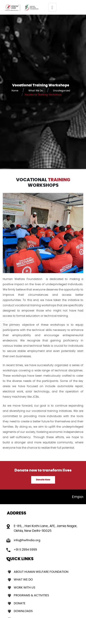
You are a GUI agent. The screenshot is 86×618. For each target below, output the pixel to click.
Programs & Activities (31, 595)
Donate (19, 603)
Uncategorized (61, 90)
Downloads (23, 611)
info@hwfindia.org (27, 540)
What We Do (35, 90)
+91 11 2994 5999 (25, 549)
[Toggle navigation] (52, 7)
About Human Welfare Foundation (41, 571)
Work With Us (24, 587)
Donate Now (43, 480)
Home (14, 90)
